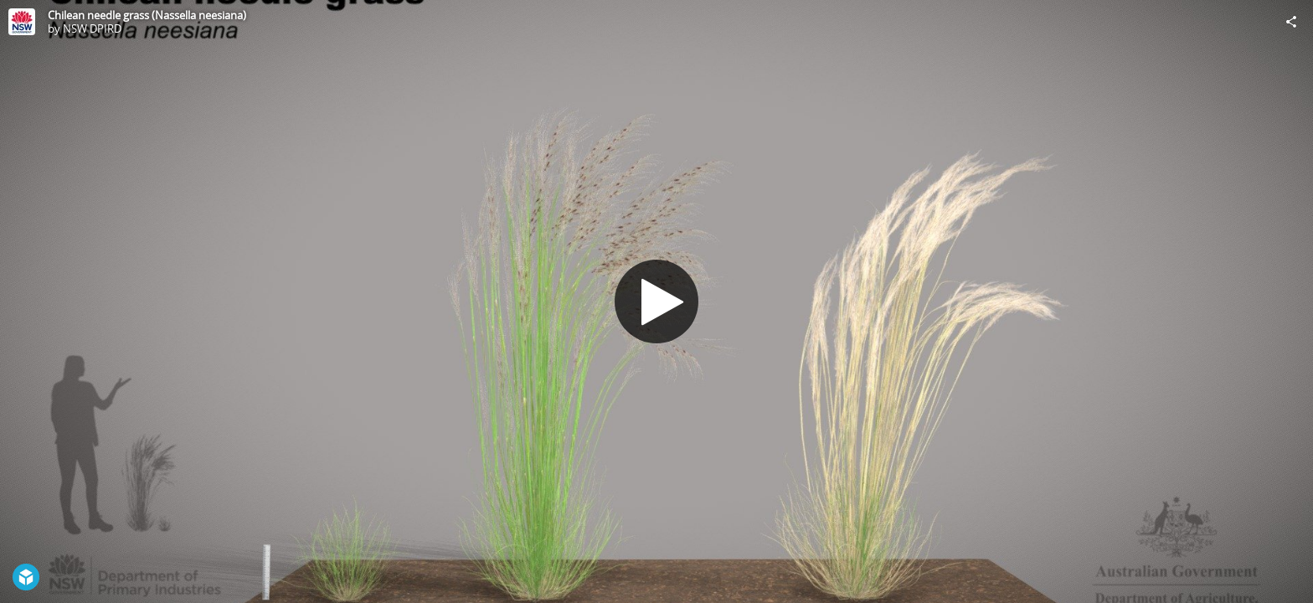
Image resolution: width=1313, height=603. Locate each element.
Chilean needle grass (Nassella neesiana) (147, 15)
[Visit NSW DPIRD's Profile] (21, 21)
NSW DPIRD (92, 28)
